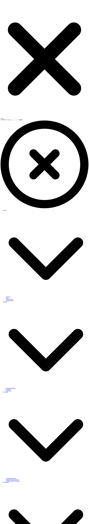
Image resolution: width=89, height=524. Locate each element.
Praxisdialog (6, 482)
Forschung (5, 392)
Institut (4, 210)
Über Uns (8, 296)
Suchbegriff (3, 119)
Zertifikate (8, 389)
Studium (5, 301)
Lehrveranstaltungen (10, 388)
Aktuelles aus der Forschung (12, 479)
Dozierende (8, 390)
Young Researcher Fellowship (12, 481)
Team (7, 298)
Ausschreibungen (10, 300)
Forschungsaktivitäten (11, 478)
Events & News (9, 299)
